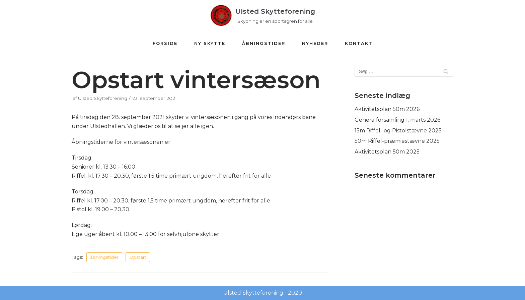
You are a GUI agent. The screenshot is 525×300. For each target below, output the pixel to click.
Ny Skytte (209, 43)
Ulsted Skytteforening (102, 98)
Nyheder (315, 43)
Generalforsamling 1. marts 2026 (397, 120)
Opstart (137, 257)
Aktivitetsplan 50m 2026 (387, 109)
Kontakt (359, 43)
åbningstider (104, 257)
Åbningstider (263, 43)
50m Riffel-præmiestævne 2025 (397, 141)
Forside (165, 43)
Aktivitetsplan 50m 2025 (387, 151)
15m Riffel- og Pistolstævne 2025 (398, 130)
